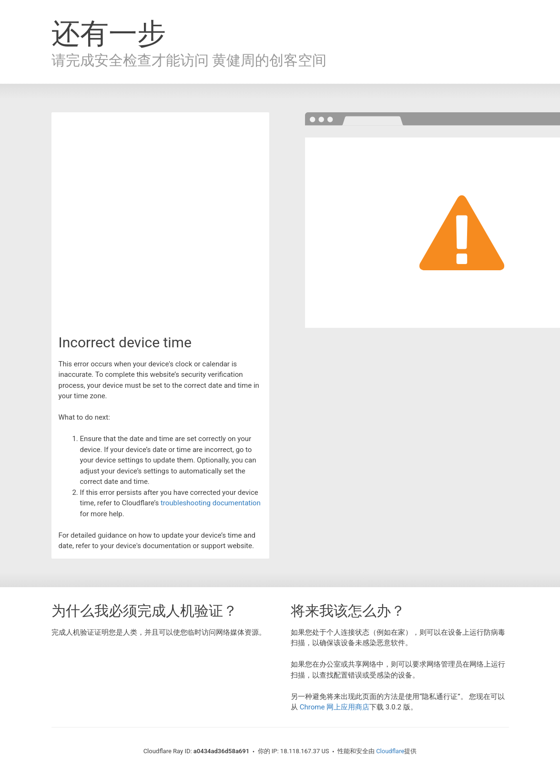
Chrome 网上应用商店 (334, 707)
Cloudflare (390, 751)
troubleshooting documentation (211, 503)
